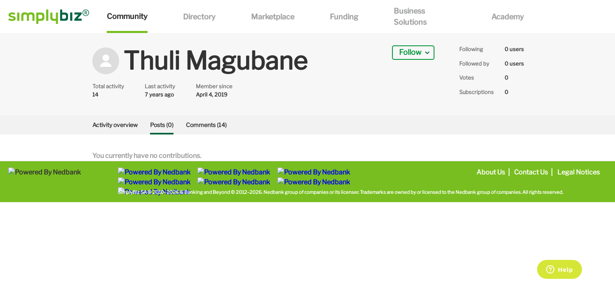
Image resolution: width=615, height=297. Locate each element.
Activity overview (115, 124)
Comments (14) (206, 124)
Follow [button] (410, 52)
